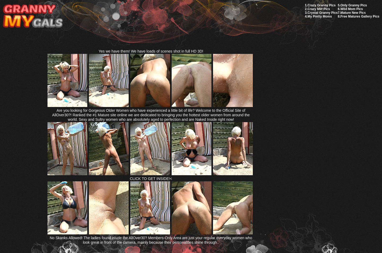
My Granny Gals (33, 16)
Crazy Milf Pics (318, 9)
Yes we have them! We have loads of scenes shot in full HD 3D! (151, 51)
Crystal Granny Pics (322, 13)
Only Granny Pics (353, 5)
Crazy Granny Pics (321, 5)
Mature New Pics (353, 13)
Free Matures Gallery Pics (359, 16)
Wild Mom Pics (351, 9)
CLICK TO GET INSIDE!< (151, 179)
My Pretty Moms (319, 16)
